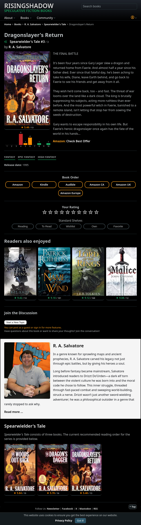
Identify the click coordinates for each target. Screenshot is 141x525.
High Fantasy (47, 157)
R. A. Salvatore (20, 47)
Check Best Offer (78, 141)
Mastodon (85, 508)
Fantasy (9, 157)
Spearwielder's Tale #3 (27, 41)
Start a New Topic (15, 322)
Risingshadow (28, 7)
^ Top (133, 506)
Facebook (67, 508)
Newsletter (53, 508)
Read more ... (13, 412)
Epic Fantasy (26, 157)
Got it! (80, 520)
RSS (96, 508)
